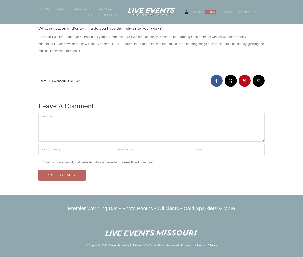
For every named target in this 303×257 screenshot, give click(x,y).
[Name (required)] (75, 149)
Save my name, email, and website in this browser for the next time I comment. (98, 162)
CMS (149, 245)
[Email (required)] (151, 149)
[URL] (228, 149)
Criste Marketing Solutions (124, 245)
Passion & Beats (207, 245)
